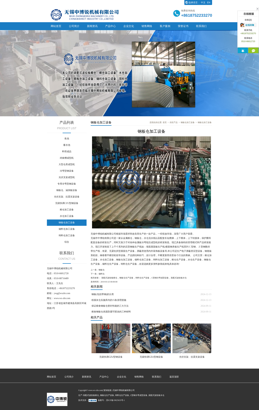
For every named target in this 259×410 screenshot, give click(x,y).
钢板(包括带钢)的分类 (103, 294)
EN (208, 2)
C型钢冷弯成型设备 (160, 278)
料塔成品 (66, 151)
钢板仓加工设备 (67, 222)
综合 (66, 242)
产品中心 (110, 26)
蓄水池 (66, 145)
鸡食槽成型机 (67, 158)
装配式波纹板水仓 (179, 278)
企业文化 (128, 26)
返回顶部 (174, 377)
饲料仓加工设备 (67, 235)
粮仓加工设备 (67, 209)
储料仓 (105, 264)
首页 (165, 122)
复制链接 (107, 390)
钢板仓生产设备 (126, 278)
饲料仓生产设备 (129, 264)
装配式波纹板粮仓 (109, 278)
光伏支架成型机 (67, 177)
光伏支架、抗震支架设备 (66, 196)
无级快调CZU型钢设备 (66, 203)
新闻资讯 (92, 26)
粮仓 (130, 238)
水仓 (146, 238)
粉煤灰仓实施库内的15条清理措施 (109, 300)
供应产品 (174, 122)
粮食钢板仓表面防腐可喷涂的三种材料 (111, 311)
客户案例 (165, 26)
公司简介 (74, 26)
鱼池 (66, 138)
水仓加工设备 (67, 216)
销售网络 (147, 26)
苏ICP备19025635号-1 (115, 400)
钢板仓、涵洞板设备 (66, 190)
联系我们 (201, 26)
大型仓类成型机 (67, 164)
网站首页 (56, 26)
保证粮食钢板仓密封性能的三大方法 (110, 306)
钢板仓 (138, 238)
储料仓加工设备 (67, 229)
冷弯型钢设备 (67, 171)
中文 (203, 2)
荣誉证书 (183, 26)
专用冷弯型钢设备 (66, 184)
